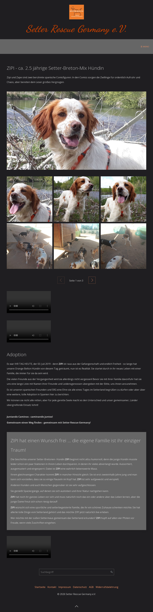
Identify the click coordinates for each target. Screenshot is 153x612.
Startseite (40, 587)
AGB (91, 587)
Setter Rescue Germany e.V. (76, 28)
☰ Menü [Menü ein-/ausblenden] (145, 46)
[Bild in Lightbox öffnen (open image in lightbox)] (76, 130)
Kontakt (51, 587)
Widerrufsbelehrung (107, 587)
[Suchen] (111, 572)
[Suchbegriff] (76, 572)
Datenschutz (80, 587)
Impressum (64, 587)
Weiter (92, 280)
